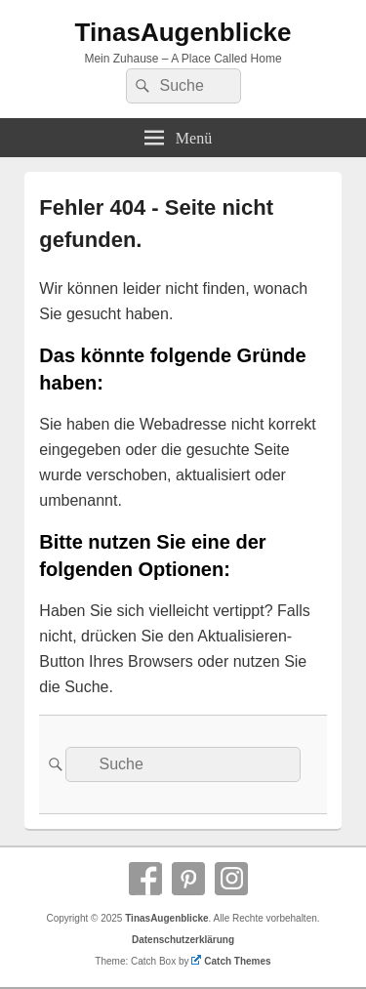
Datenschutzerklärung (183, 939)
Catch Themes (230, 961)
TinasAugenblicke (182, 32)
